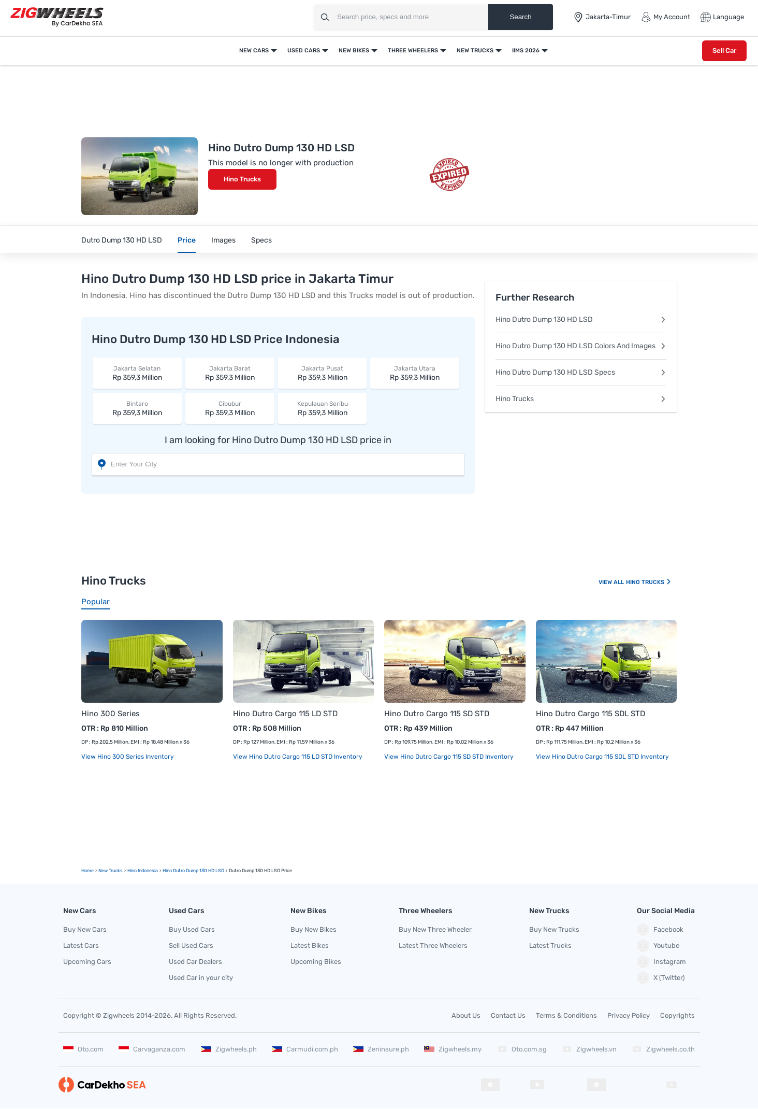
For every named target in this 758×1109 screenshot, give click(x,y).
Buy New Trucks (554, 929)
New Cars (254, 50)
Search (520, 17)
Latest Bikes (309, 945)
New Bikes (354, 50)
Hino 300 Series (110, 713)
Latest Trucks (550, 945)
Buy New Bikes (313, 929)
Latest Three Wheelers (433, 945)
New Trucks (475, 50)
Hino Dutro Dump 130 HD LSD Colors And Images (580, 346)
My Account (665, 17)
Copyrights (677, 1015)
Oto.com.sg (522, 1049)
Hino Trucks (242, 179)
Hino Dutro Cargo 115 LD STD (285, 713)
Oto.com (83, 1049)
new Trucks (110, 870)
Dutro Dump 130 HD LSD (121, 240)
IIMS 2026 (526, 50)
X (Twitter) (660, 978)
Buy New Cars (85, 929)
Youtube (658, 946)
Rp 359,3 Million (137, 373)
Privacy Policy (628, 1015)
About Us (465, 1015)
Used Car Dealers (195, 961)
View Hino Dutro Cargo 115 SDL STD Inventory (602, 756)
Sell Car (724, 50)
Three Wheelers (413, 50)
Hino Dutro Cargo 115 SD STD (436, 713)
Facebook (660, 929)
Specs (261, 240)
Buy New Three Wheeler (435, 929)
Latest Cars (81, 945)
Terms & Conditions (566, 1015)
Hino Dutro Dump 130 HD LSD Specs (580, 372)
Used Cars (303, 50)
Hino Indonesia (142, 870)
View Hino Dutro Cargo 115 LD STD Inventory (297, 756)
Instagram (661, 962)
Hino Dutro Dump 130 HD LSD (580, 319)
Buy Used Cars (192, 929)
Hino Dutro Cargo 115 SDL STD (590, 713)
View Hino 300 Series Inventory (127, 756)
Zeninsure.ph (381, 1049)
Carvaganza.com (152, 1049)
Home (87, 870)
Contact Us (508, 1015)
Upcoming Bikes (315, 961)
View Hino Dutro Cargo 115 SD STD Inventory (449, 756)
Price (187, 240)
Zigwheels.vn (589, 1049)
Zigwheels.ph (229, 1049)
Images (223, 240)
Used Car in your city (201, 978)
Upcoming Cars (87, 961)
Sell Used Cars (191, 945)
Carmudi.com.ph (305, 1049)
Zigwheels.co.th (663, 1049)
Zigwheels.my (453, 1049)
